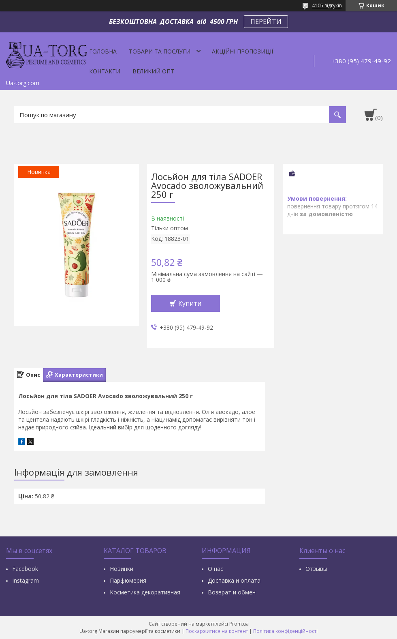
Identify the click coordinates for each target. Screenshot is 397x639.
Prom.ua (239, 623)
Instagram (25, 580)
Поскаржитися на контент (217, 631)
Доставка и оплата (234, 580)
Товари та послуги (159, 51)
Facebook (25, 569)
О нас (215, 569)
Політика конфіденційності (285, 631)
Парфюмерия (128, 580)
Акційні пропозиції (242, 51)
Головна (103, 51)
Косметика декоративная (145, 592)
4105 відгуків (327, 5)
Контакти (104, 71)
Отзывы (316, 569)
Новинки (121, 569)
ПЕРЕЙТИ (266, 21)
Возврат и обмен (232, 592)
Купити (189, 303)
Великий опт (153, 71)
